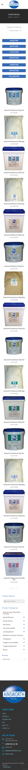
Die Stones (14, 624)
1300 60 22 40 (11, 744)
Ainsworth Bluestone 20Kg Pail (14, 173)
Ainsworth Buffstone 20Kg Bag (14, 204)
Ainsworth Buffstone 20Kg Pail (14, 235)
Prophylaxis (14, 639)
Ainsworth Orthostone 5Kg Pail (14, 547)
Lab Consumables (14, 628)
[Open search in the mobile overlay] (14, 601)
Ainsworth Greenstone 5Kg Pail (14, 360)
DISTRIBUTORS (6, 719)
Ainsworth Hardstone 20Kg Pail (14, 422)
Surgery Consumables (14, 642)
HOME (4, 713)
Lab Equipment (14, 631)
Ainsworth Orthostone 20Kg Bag (14, 484)
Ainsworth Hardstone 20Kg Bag (14, 391)
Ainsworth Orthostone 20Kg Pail (14, 516)
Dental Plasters (14, 617)
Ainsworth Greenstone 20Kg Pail (14, 328)
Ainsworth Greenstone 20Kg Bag (14, 297)
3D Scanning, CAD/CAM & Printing (11, 613)
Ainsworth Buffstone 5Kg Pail (14, 266)
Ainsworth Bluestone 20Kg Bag (14, 141)
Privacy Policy (6, 767)
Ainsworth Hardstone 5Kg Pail (14, 453)
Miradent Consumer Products (13, 635)
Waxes (14, 649)
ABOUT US (5, 725)
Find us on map (9, 754)
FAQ (3, 722)
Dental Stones (14, 621)
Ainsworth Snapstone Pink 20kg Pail (14, 579)
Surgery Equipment (14, 646)
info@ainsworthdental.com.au (13, 750)
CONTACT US (6, 728)
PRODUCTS (5, 716)
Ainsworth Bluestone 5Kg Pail (14, 110)
